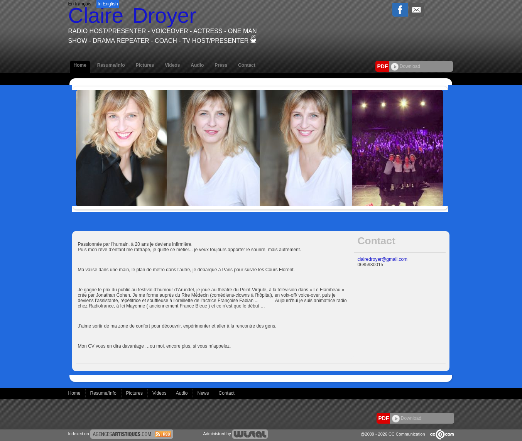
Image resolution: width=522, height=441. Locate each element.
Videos (172, 65)
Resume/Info (111, 65)
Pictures (145, 65)
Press (221, 65)
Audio (197, 65)
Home (80, 65)
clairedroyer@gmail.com (383, 259)
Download (406, 66)
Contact (246, 65)
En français (79, 4)
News (204, 393)
